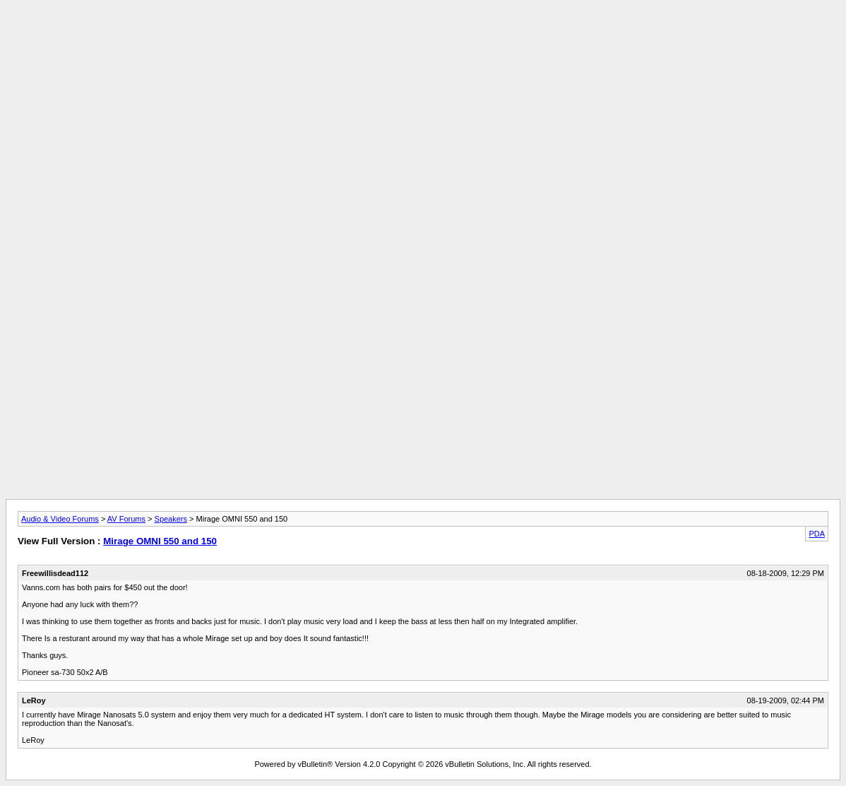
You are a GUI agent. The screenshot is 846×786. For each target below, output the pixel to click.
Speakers (171, 519)
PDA (817, 533)
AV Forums (126, 519)
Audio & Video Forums (60, 519)
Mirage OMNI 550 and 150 (160, 541)
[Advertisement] (423, 37)
